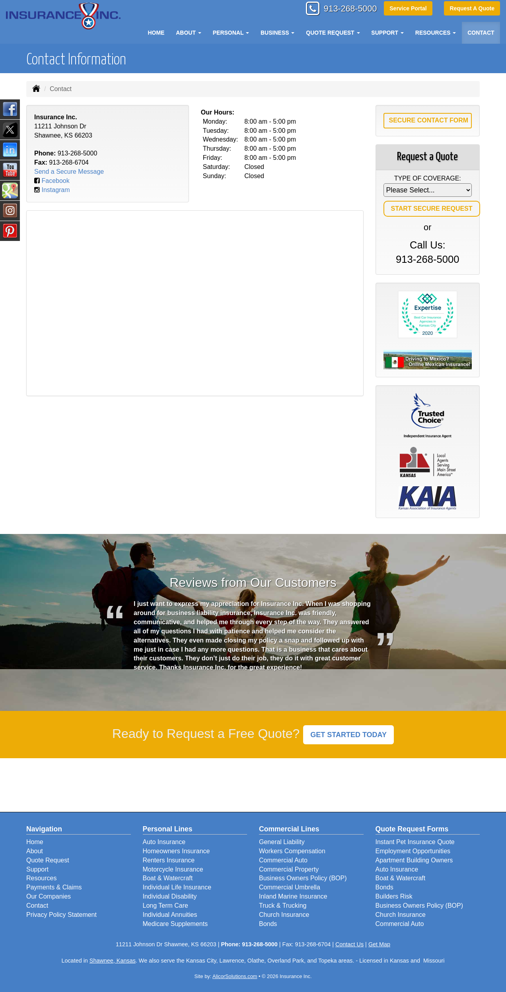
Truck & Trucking (282, 905)
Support (37, 869)
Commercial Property (289, 869)
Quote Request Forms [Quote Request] (412, 829)
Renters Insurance (169, 860)
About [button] (188, 32)
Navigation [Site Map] (44, 829)
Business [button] (277, 32)
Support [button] (387, 32)
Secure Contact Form (429, 120)
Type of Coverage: (427, 178)
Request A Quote (472, 9)
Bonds (268, 923)
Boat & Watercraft (168, 878)
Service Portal (407, 9)
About (34, 851)
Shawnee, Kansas (113, 960)
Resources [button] (435, 32)
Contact (480, 32)
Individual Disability (170, 896)
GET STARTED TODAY (348, 735)
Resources (41, 878)
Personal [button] (231, 32)
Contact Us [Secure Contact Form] (349, 944)
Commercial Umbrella (289, 887)
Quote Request (47, 860)
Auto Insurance (164, 842)
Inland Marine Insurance (293, 896)
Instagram (55, 189)
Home (156, 32)
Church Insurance (284, 914)
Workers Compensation (292, 851)
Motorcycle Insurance (173, 869)
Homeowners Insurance (176, 851)
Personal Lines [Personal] (168, 829)
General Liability (282, 842)
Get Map (379, 944)
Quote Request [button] (333, 32)
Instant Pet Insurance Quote (415, 842)
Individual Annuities (170, 914)
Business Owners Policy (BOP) (303, 878)
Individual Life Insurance (177, 887)
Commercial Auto (283, 860)
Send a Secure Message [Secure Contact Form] (69, 171)
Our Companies (48, 896)
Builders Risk (394, 896)
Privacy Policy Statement (61, 914)
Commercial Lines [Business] (289, 829)
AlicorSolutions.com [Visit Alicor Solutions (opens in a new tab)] (234, 976)
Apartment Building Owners (414, 860)
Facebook (55, 180)
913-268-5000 (348, 9)
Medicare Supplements (175, 923)
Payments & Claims (54, 887)
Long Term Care (165, 905)
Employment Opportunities (413, 851)
